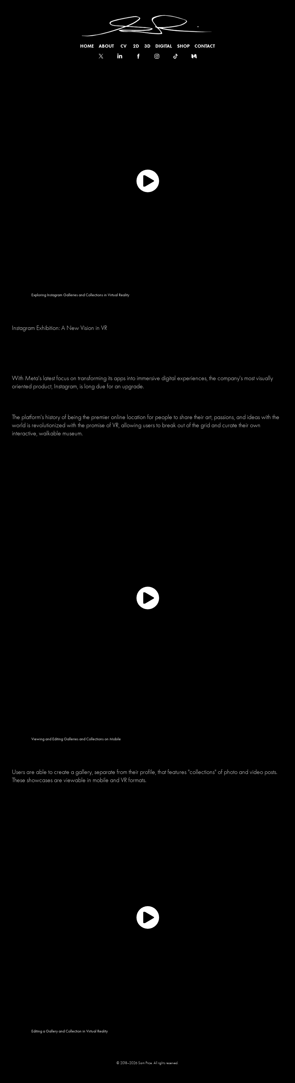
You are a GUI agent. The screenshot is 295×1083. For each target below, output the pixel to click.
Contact (205, 46)
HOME (87, 46)
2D (136, 46)
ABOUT (106, 46)
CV (123, 46)
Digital (163, 46)
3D (147, 46)
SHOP (183, 46)
